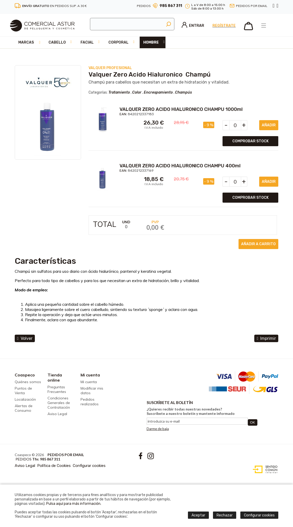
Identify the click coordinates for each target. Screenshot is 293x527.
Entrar (193, 25)
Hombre (151, 42)
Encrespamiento (158, 92)
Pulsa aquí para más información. (73, 503)
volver (25, 338)
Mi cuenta (90, 374)
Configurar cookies (89, 465)
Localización (25, 399)
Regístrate (224, 25)
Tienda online (54, 377)
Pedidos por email (251, 6)
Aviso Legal (57, 413)
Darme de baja (158, 429)
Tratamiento (119, 92)
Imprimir (266, 338)
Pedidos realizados (90, 401)
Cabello (57, 42)
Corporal (118, 42)
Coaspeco (25, 374)
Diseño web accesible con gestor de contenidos (263, 469)
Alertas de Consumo (24, 408)
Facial (87, 42)
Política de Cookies (54, 465)
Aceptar (198, 515)
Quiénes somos (28, 382)
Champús (183, 92)
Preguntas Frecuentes (56, 389)
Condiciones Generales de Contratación (58, 403)
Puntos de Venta (23, 390)
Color (136, 92)
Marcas (26, 42)
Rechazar (225, 515)
